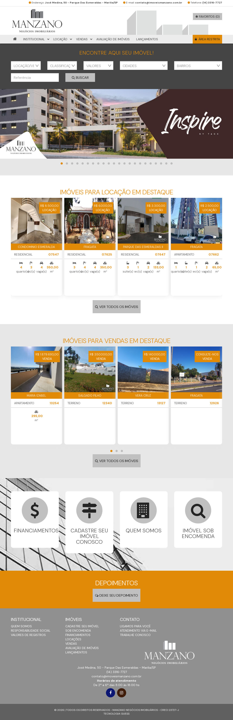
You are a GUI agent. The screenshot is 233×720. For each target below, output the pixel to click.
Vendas (82, 39)
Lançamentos (147, 39)
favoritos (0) (207, 17)
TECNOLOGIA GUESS (116, 713)
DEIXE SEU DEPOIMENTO (116, 595)
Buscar (80, 77)
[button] (61, 163)
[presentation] (7, 118)
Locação (60, 39)
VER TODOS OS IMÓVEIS (116, 306)
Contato (20, 48)
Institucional (34, 39)
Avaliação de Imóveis (113, 39)
